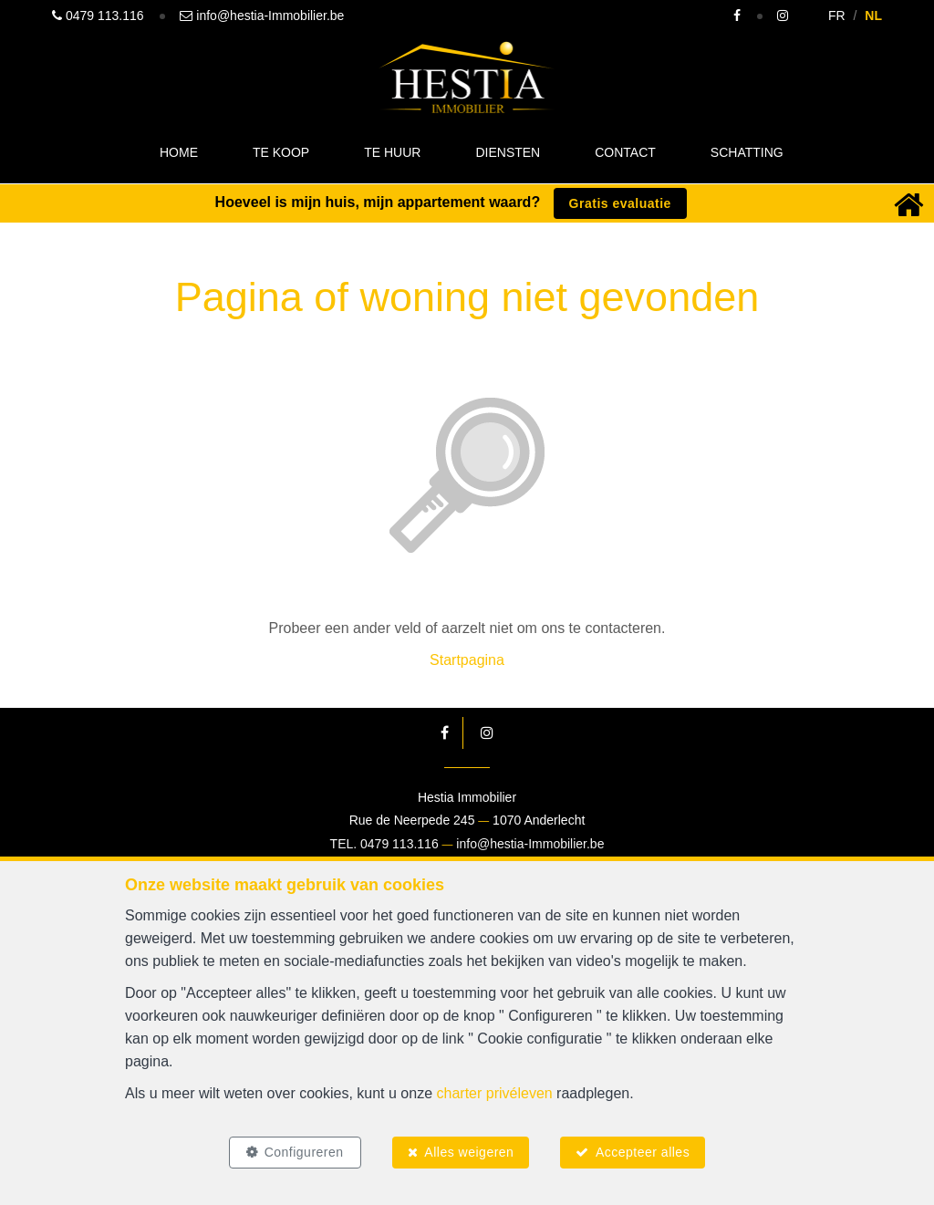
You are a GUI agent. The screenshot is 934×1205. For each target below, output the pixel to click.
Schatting (747, 152)
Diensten (507, 152)
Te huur (392, 152)
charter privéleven (495, 1093)
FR (837, 15)
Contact (625, 152)
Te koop (281, 152)
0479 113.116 (399, 843)
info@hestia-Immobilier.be (530, 843)
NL (873, 15)
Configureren (303, 1152)
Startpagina (467, 660)
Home (179, 152)
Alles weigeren (469, 1152)
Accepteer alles (643, 1152)
